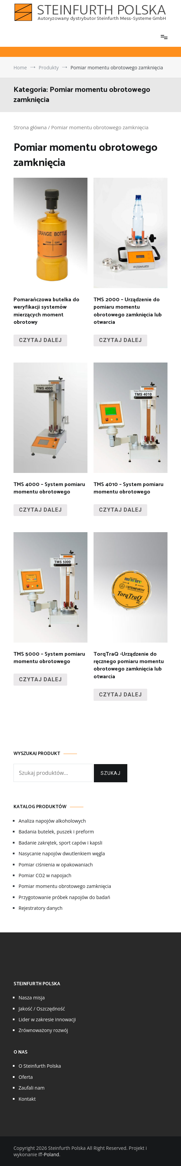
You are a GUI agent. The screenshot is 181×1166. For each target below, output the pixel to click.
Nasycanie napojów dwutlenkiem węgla (62, 853)
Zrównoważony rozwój (43, 1030)
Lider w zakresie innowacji (47, 1019)
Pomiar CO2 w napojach (45, 875)
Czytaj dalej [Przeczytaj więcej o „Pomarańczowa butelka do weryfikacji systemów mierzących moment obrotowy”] (40, 340)
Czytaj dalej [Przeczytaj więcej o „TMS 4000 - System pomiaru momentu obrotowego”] (40, 510)
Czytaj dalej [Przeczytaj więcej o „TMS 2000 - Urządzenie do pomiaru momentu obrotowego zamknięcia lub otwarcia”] (120, 340)
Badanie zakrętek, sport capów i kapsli (60, 842)
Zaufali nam (32, 1088)
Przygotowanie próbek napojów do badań (64, 897)
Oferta (26, 1077)
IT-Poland (48, 1154)
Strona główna (30, 127)
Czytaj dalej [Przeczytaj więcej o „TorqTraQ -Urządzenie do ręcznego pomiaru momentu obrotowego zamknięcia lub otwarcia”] (120, 694)
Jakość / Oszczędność (42, 1008)
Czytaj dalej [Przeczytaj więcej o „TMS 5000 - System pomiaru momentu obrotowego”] (40, 679)
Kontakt (27, 1099)
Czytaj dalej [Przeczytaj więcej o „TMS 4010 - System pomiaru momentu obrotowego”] (120, 510)
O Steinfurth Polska (40, 1066)
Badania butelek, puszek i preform (56, 831)
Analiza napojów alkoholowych (52, 821)
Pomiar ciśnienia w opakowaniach (56, 864)
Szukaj (111, 773)
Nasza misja (32, 997)
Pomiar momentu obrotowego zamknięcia (65, 886)
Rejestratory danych (40, 908)
